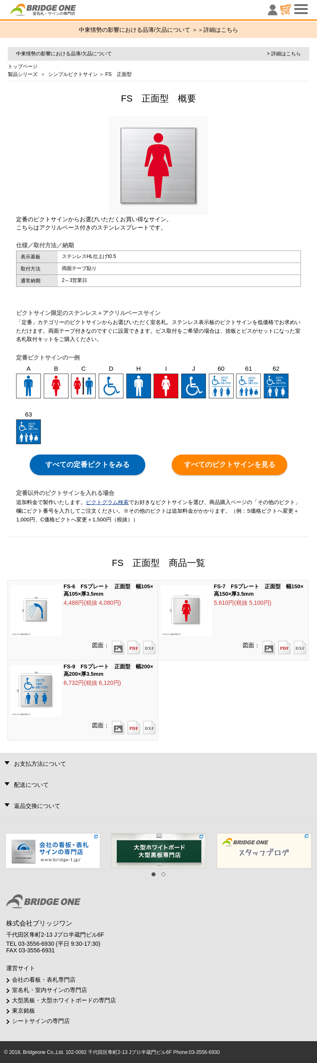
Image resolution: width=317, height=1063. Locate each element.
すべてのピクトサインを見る (229, 465)
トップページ (23, 66)
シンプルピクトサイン (73, 74)
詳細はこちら (220, 29)
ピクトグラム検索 (107, 502)
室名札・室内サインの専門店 (49, 990)
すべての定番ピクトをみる (87, 465)
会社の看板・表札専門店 (44, 979)
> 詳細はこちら (283, 54)
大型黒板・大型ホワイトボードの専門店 (64, 1000)
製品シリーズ (23, 74)
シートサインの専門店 (41, 1021)
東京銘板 (23, 1010)
